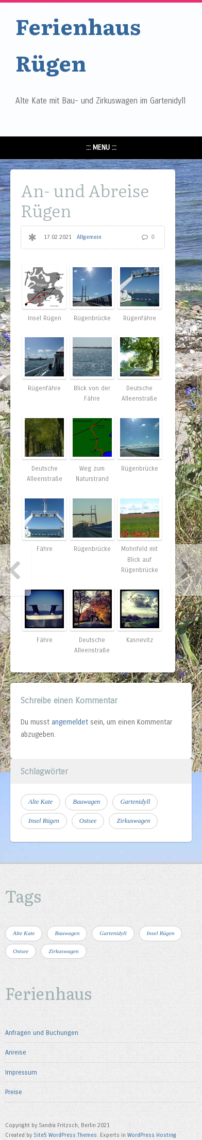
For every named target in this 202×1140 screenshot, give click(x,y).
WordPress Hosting (151, 1135)
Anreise (15, 1052)
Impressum (21, 1072)
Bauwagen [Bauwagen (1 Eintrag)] (86, 801)
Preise (13, 1092)
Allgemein (89, 237)
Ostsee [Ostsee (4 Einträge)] (88, 820)
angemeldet (70, 722)
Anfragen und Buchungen (41, 1033)
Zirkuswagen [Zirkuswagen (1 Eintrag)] (133, 820)
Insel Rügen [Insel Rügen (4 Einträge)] (43, 820)
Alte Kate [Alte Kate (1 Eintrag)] (40, 801)
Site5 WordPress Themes (65, 1135)
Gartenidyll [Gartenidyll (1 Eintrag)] (135, 801)
